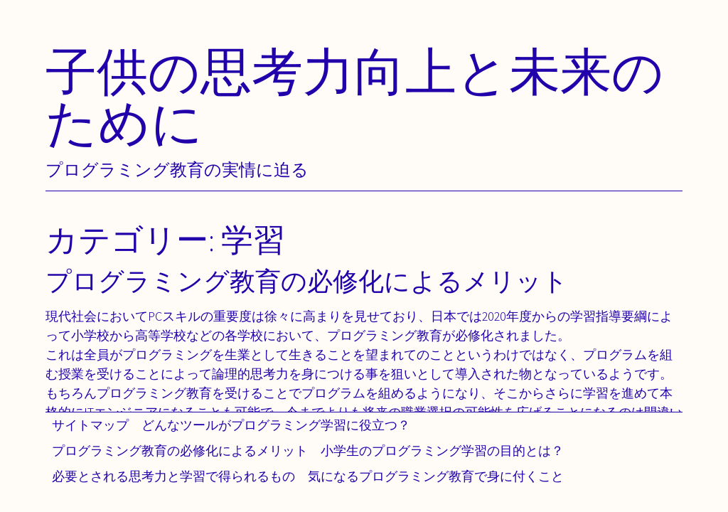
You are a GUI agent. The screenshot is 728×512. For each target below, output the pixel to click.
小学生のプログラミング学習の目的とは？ (442, 450)
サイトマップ (90, 425)
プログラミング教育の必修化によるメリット (180, 450)
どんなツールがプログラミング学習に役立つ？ (275, 425)
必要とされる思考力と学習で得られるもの (173, 476)
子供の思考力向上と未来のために (355, 96)
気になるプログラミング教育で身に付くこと (436, 476)
